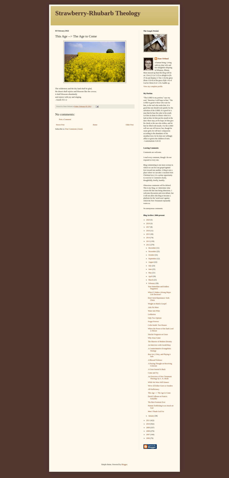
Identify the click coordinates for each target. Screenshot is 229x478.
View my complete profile (153, 86)
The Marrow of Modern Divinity (160, 341)
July (150, 266)
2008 (148, 431)
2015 (148, 234)
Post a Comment (65, 119)
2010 (148, 424)
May (150, 273)
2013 (148, 241)
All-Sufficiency (153, 389)
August (151, 262)
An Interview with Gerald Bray (159, 345)
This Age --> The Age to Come (159, 393)
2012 (148, 245)
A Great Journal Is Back (156, 369)
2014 (148, 238)
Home (95, 125)
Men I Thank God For (156, 411)
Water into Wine (154, 311)
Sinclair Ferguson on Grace (158, 334)
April (150, 276)
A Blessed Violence (155, 360)
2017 (148, 227)
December (152, 248)
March (151, 280)
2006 (148, 438)
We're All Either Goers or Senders (160, 386)
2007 (148, 434)
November (152, 251)
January (151, 416)
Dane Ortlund (163, 59)
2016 (148, 231)
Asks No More (153, 307)
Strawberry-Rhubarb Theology (97, 13)
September (152, 259)
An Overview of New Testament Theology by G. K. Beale (160, 377)
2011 (148, 420)
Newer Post (60, 125)
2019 (148, 223)
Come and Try (153, 373)
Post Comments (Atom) (74, 129)
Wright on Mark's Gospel (157, 304)
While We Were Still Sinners (158, 382)
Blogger (124, 464)
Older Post (130, 125)
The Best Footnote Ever (156, 402)
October (151, 255)
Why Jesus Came (154, 338)
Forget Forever (153, 321)
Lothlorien (152, 314)
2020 (148, 220)
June (150, 269)
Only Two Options (154, 318)
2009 (148, 427)
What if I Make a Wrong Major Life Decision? (159, 293)
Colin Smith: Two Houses (157, 325)
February (151, 283)
